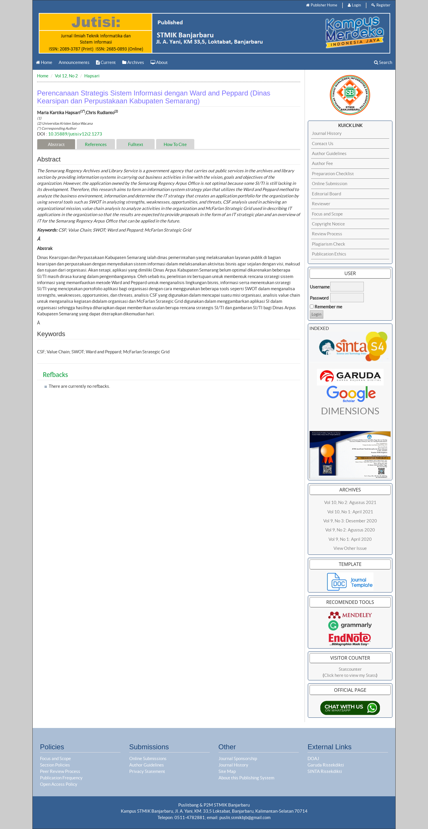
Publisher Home (321, 5)
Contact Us (322, 143)
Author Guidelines (329, 153)
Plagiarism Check (328, 243)
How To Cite (175, 144)
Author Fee (322, 163)
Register (380, 5)
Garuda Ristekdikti (326, 764)
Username (320, 286)
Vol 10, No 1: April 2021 (350, 511)
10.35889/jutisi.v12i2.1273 (75, 133)
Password (319, 298)
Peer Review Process (60, 771)
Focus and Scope (327, 213)
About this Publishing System (246, 777)
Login (354, 5)
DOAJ (313, 758)
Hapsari (91, 75)
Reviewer (321, 203)
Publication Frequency (61, 777)
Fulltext (135, 144)
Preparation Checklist (333, 173)
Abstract (56, 144)
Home (44, 62)
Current (106, 62)
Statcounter (350, 669)
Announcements (74, 62)
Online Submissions (148, 758)
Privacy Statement (147, 771)
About (159, 62)
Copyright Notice (328, 223)
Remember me (328, 306)
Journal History (327, 133)
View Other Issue (350, 548)
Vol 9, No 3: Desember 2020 (350, 520)
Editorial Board (326, 193)
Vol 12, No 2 (66, 75)
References (96, 144)
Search (383, 62)
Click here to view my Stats (350, 675)
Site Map (227, 771)
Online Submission (329, 183)
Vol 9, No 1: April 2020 (350, 539)
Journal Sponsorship (238, 758)
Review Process (327, 233)
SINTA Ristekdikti (325, 771)
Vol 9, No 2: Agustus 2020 (350, 529)
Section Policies (55, 764)
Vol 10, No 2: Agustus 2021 (350, 502)
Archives (133, 62)
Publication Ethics (329, 253)
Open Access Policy (58, 784)
